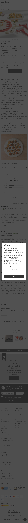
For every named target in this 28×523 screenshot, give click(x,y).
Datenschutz (18, 272)
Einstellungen (10, 272)
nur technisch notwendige (13, 269)
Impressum (13, 266)
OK (14, 276)
